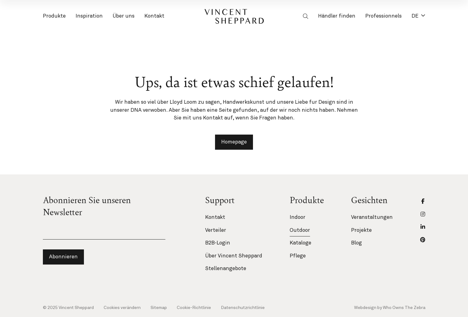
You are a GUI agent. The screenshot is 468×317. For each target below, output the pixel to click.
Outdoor (300, 230)
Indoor (297, 217)
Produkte (54, 17)
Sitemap (159, 308)
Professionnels (383, 17)
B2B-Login (217, 243)
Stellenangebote (225, 268)
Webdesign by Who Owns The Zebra (389, 308)
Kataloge (300, 243)
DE (418, 16)
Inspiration (89, 17)
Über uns (124, 17)
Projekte (361, 230)
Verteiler (215, 230)
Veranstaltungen (372, 217)
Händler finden (336, 16)
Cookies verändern (122, 308)
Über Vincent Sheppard (233, 256)
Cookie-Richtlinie (194, 308)
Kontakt (154, 17)
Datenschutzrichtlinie (243, 308)
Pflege (298, 256)
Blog (356, 243)
